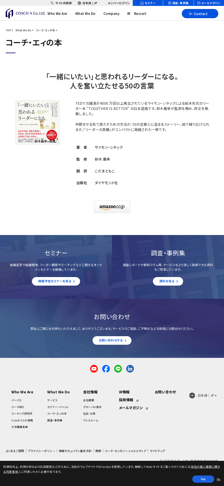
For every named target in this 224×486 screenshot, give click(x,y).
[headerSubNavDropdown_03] (116, 3)
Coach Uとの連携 (22, 422)
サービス (52, 402)
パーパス (16, 402)
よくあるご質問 (15, 453)
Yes (203, 479)
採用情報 (126, 402)
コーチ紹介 (17, 409)
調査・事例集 (54, 422)
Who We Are (22, 394)
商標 (98, 453)
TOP (8, 30)
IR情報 (124, 394)
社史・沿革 (89, 415)
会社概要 (88, 402)
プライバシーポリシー (41, 453)
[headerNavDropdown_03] (114, 13)
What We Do (24, 30)
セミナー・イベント (57, 409)
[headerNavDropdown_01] (61, 13)
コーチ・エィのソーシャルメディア (125, 453)
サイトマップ (157, 453)
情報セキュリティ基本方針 (75, 453)
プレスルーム (90, 422)
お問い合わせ (165, 394)
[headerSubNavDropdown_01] (61, 3)
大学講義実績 (19, 429)
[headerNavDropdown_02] (88, 13)
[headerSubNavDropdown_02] (87, 3)
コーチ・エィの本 (45, 30)
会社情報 (90, 394)
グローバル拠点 (92, 409)
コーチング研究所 (21, 415)
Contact (198, 13)
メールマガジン (131, 409)
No (219, 479)
